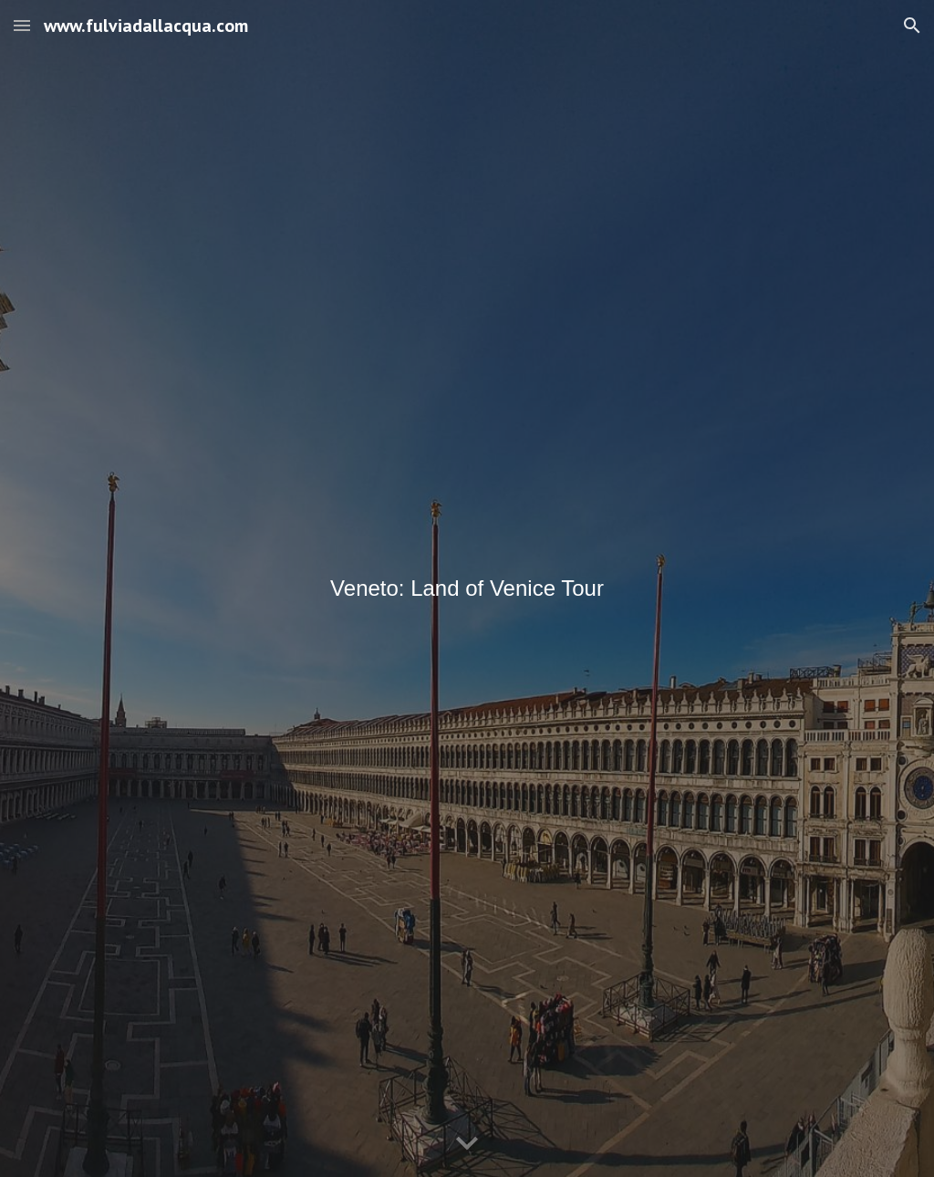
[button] (22, 25)
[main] (467, 588)
